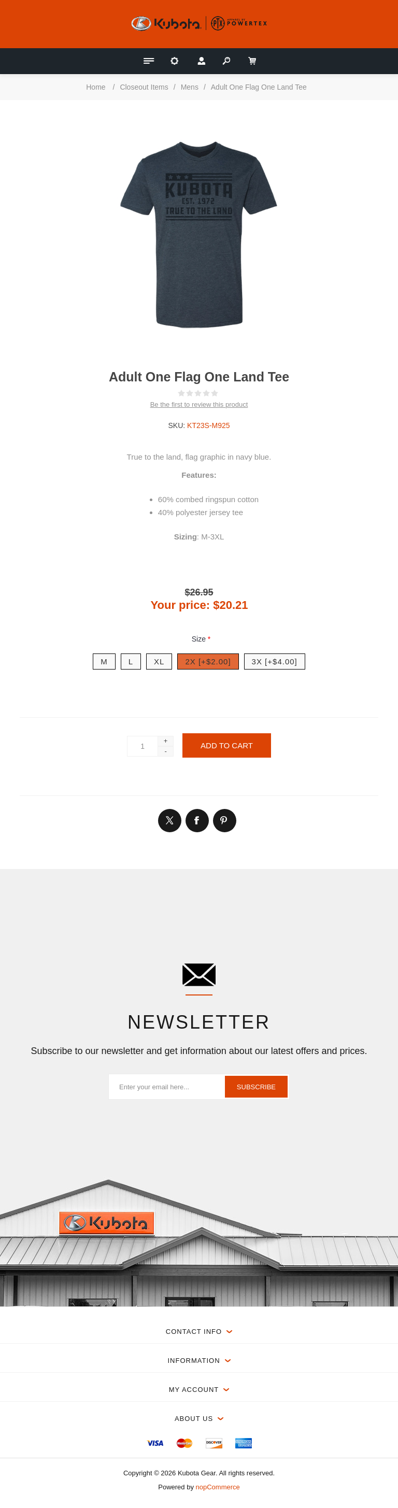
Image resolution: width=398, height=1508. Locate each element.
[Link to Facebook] (197, 820)
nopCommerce (218, 1487)
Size (200, 639)
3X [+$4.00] (274, 661)
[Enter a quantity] (142, 746)
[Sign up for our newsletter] (199, 1087)
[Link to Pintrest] (224, 820)
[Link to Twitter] (169, 820)
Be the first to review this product (199, 404)
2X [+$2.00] (208, 661)
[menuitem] (155, 1443)
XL (159, 661)
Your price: (180, 605)
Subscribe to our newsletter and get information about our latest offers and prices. (199, 1051)
